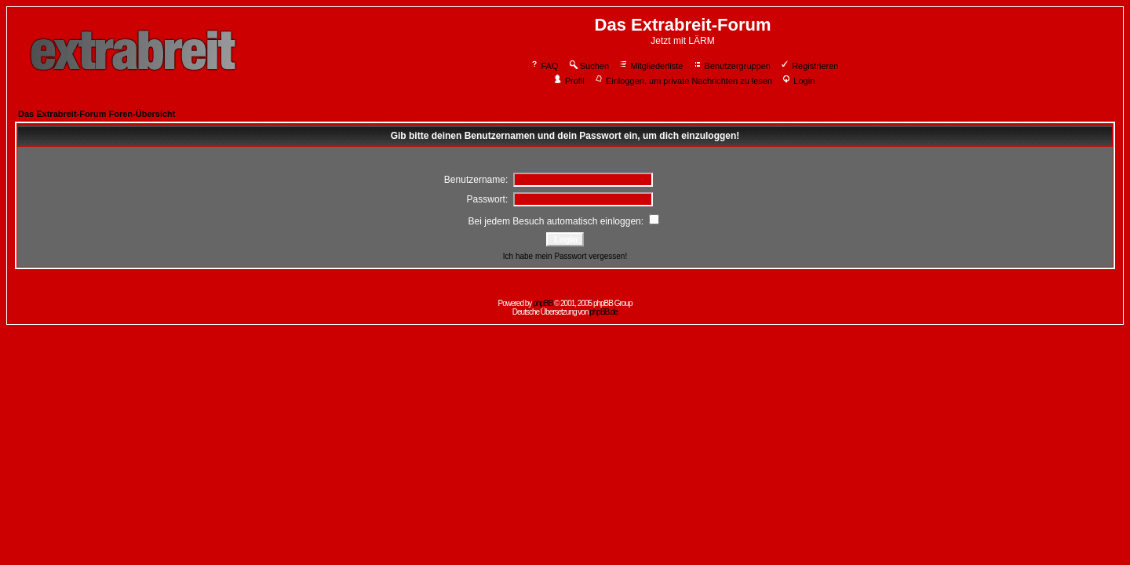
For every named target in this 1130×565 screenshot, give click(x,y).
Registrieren (809, 66)
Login (798, 81)
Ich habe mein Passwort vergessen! (565, 256)
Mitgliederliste (650, 66)
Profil (569, 81)
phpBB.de (603, 312)
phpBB (542, 303)
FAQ (544, 66)
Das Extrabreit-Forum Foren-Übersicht (96, 113)
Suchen (588, 66)
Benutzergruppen (732, 66)
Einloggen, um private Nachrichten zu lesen (683, 81)
